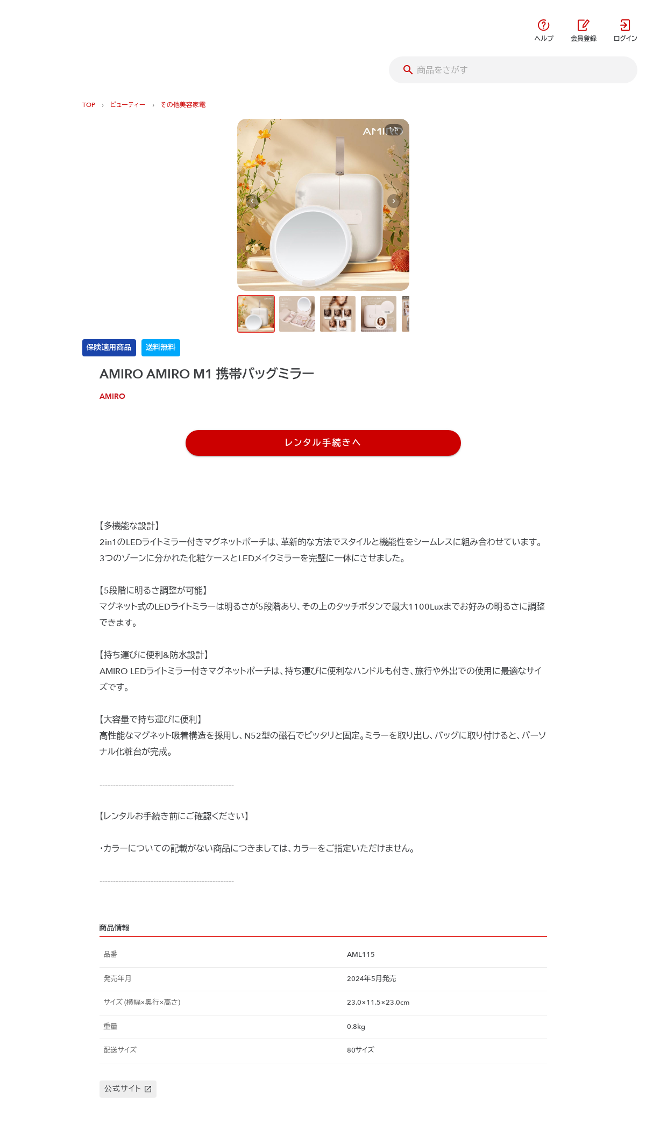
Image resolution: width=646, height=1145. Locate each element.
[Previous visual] (252, 201)
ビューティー (128, 105)
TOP (88, 105)
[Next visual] (394, 201)
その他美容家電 (183, 105)
